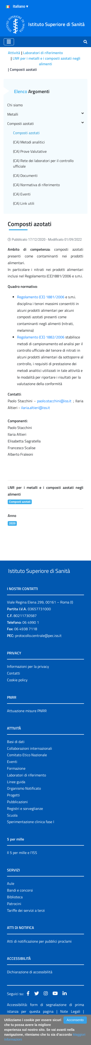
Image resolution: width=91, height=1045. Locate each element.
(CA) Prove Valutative (30, 151)
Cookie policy (17, 697)
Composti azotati (45, 123)
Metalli (45, 114)
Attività (14, 52)
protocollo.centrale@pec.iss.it (38, 653)
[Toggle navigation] (9, 41)
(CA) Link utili (23, 203)
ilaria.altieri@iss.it (35, 407)
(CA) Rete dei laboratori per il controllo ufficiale (43, 163)
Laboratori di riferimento (43, 52)
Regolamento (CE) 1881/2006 (40, 297)
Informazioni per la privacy (28, 684)
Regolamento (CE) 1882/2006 (40, 337)
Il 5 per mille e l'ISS (22, 870)
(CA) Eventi (22, 194)
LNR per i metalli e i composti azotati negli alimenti (46, 61)
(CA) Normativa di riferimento (36, 185)
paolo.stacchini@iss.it (54, 401)
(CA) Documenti (25, 175)
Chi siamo (15, 105)
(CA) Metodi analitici (29, 142)
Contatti (13, 690)
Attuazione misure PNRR (27, 728)
